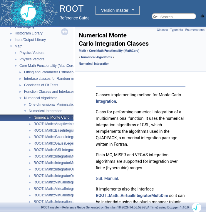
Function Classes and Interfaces (49, 92)
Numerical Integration (45, 111)
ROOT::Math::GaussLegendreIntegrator (64, 143)
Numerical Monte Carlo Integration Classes (67, 117)
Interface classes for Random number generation (62, 79)
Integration (106, 101)
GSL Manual (107, 178)
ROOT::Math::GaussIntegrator (57, 137)
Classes (162, 30)
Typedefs (176, 30)
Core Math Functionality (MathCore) (47, 66)
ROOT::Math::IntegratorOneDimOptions (64, 176)
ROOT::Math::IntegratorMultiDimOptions (65, 163)
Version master (114, 10)
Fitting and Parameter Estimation (50, 72)
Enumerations (195, 30)
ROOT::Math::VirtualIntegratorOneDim (63, 195)
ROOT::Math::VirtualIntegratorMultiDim (64, 189)
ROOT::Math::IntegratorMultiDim (59, 156)
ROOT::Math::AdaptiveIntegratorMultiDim (66, 124)
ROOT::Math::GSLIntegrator (55, 150)
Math (19, 46)
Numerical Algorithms (40, 98)
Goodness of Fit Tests (41, 85)
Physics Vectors (31, 53)
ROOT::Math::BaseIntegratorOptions (62, 130)
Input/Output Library (30, 40)
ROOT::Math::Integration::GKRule (60, 202)
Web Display (24, 27)
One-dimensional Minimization (52, 104)
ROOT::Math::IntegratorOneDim (58, 169)
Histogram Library (29, 33)
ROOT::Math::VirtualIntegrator (57, 182)
